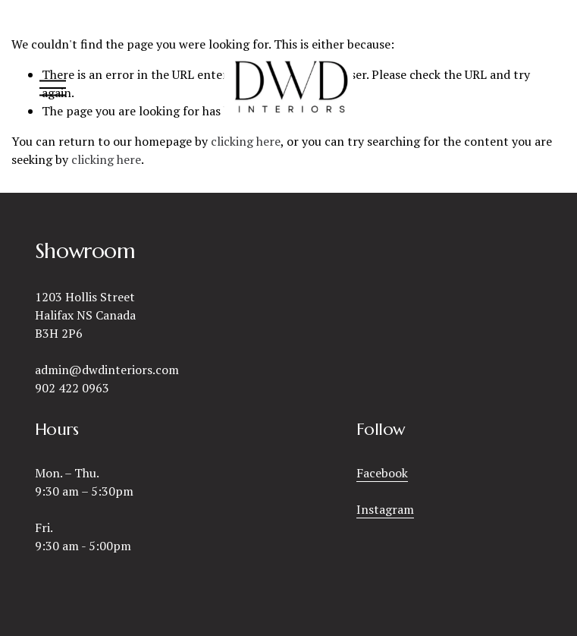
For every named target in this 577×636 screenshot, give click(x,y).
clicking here (106, 159)
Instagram (385, 509)
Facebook (382, 472)
